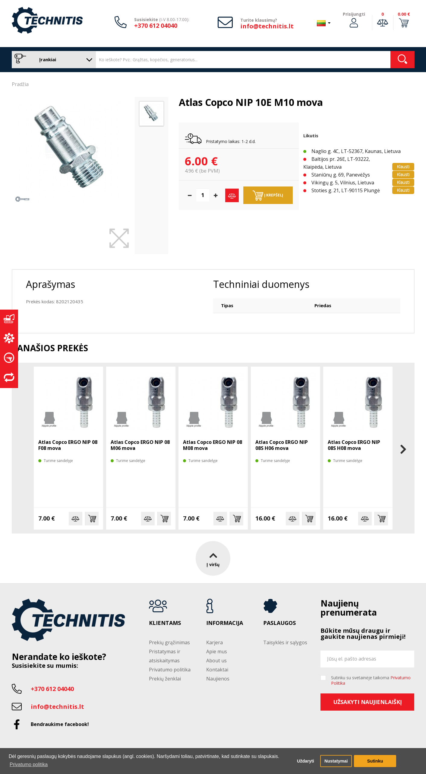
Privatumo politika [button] (29, 764)
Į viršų (213, 558)
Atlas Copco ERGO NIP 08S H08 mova (354, 445)
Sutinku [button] (375, 761)
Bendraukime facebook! (60, 724)
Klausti (403, 166)
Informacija (224, 623)
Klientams (165, 623)
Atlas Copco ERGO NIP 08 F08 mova (67, 445)
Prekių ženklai (165, 678)
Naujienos (217, 678)
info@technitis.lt (267, 26)
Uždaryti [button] (305, 761)
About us (216, 660)
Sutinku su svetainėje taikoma (371, 680)
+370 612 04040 (155, 25)
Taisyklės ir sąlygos (285, 642)
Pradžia (20, 84)
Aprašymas (50, 284)
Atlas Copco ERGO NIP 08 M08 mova (212, 445)
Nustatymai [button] (336, 761)
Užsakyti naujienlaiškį (367, 702)
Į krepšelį (268, 195)
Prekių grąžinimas (169, 642)
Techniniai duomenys (261, 284)
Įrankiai (52, 59)
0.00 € (404, 14)
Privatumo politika (170, 669)
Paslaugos (279, 623)
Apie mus (216, 651)
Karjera (214, 642)
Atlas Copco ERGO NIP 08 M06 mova (140, 445)
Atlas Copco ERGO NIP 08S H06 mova (281, 445)
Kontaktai (217, 669)
